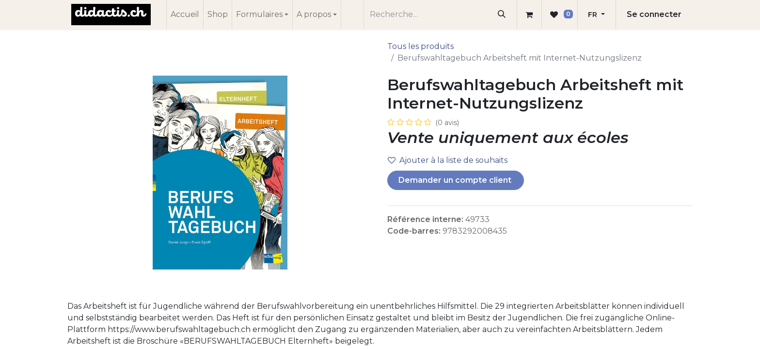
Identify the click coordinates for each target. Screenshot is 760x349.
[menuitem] (185, 14)
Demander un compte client (455, 180)
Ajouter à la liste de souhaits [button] (447, 160)
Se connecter (654, 14)
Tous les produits (420, 46)
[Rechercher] (502, 14)
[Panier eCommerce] (529, 14)
